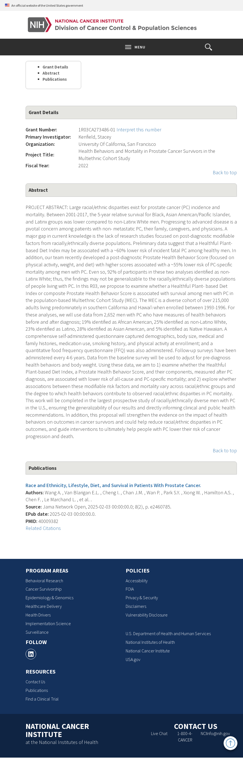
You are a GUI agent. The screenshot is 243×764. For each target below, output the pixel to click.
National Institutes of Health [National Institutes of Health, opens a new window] (150, 642)
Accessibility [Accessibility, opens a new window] (137, 580)
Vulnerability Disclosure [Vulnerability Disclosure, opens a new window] (147, 615)
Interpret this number (138, 129)
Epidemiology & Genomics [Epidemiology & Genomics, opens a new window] (49, 597)
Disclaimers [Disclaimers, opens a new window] (136, 606)
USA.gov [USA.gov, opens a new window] (133, 659)
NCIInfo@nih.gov (215, 733)
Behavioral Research (44, 580)
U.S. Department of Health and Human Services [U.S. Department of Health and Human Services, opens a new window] (168, 633)
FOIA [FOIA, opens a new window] (130, 589)
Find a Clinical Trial (42, 699)
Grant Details (55, 67)
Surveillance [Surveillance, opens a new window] (37, 632)
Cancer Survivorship (44, 589)
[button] (208, 47)
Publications (55, 79)
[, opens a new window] (31, 654)
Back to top (225, 172)
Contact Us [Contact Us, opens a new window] (35, 681)
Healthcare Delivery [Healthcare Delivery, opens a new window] (44, 606)
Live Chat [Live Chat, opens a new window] (159, 733)
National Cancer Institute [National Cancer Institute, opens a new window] (148, 651)
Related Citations (43, 528)
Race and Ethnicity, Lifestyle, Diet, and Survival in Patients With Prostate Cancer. (113, 485)
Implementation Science (48, 623)
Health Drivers (38, 615)
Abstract (51, 73)
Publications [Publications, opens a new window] (37, 690)
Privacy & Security (142, 597)
